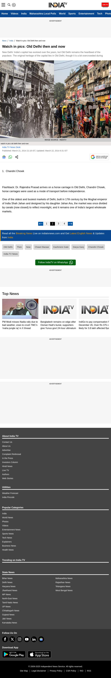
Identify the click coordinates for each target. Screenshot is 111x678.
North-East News (9, 598)
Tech (99, 13)
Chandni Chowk (95, 247)
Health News (8, 550)
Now (28, 247)
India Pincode (8, 497)
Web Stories (7, 478)
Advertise (6, 450)
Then (19, 247)
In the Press (7, 458)
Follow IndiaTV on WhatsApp (55, 262)
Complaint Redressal (11, 454)
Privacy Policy (56, 671)
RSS (89, 671)
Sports (72, 13)
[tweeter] (12, 639)
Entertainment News (11, 529)
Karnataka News (9, 623)
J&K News (7, 619)
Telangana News (63, 586)
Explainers (7, 542)
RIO (81, 671)
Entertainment (86, 13)
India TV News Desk (11, 147)
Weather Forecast (10, 493)
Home (4, 13)
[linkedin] (34, 639)
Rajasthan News (63, 582)
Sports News (8, 534)
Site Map (24, 671)
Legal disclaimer (39, 671)
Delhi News (7, 582)
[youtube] (27, 639)
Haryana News (8, 586)
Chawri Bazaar (42, 247)
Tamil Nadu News (10, 602)
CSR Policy (71, 671)
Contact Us (7, 442)
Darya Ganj (78, 247)
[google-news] (41, 639)
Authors (5, 474)
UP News (6, 606)
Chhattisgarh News (10, 610)
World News (7, 517)
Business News (9, 546)
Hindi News (7, 466)
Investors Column (10, 462)
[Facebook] (5, 639)
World (62, 13)
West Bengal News (64, 590)
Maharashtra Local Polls (42, 13)
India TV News (11, 254)
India (24, 13)
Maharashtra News (64, 578)
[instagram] (19, 639)
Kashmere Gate (61, 247)
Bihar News (7, 578)
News (4, 41)
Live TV (5, 470)
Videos (14, 13)
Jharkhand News (9, 590)
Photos (5, 521)
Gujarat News (8, 614)
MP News (6, 594)
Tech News (7, 538)
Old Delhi (8, 247)
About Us (6, 446)
